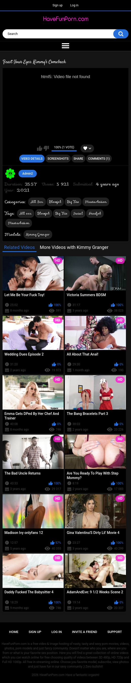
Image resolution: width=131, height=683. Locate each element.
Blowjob (55, 201)
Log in (74, 5)
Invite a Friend (84, 632)
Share (78, 158)
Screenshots (57, 158)
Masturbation (96, 201)
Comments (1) (99, 158)
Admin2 (27, 173)
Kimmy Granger (38, 234)
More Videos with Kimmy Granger (74, 247)
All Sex (37, 201)
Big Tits (73, 201)
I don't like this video (46, 148)
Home (13, 632)
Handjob (95, 213)
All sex (26, 213)
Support (114, 632)
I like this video (39, 148)
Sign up (57, 5)
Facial (78, 213)
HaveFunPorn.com (52, 675)
